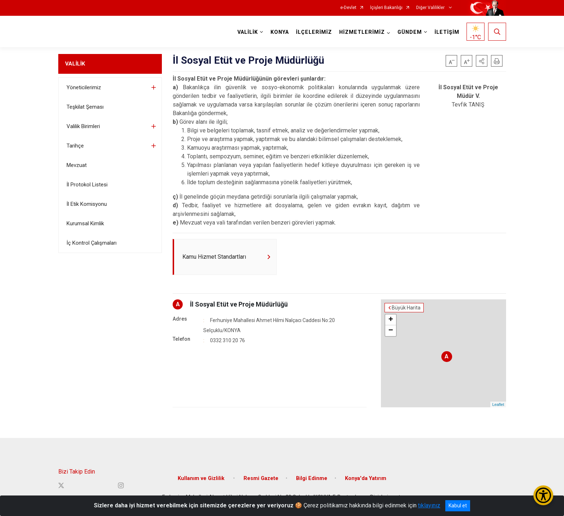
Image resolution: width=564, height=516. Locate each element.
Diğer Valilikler (431, 7)
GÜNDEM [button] (409, 32)
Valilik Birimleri (83, 126)
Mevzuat (77, 165)
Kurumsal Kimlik (85, 223)
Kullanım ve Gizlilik (202, 478)
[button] (481, 61)
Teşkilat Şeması (85, 107)
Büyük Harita (406, 308)
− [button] (390, 330)
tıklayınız (429, 505)
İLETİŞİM (447, 32)
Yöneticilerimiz (84, 87)
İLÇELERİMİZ (314, 32)
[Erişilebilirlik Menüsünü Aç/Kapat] (543, 495)
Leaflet (498, 404)
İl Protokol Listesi (87, 184)
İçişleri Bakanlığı (386, 7)
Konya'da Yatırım (365, 478)
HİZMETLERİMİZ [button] (362, 32)
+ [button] (390, 319)
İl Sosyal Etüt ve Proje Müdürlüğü (239, 304)
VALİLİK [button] (247, 32)
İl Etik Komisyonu (87, 204)
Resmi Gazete (261, 478)
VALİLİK (75, 63)
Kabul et (458, 505)
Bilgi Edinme (311, 478)
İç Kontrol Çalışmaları (92, 243)
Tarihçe (75, 145)
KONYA (279, 32)
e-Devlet (348, 7)
